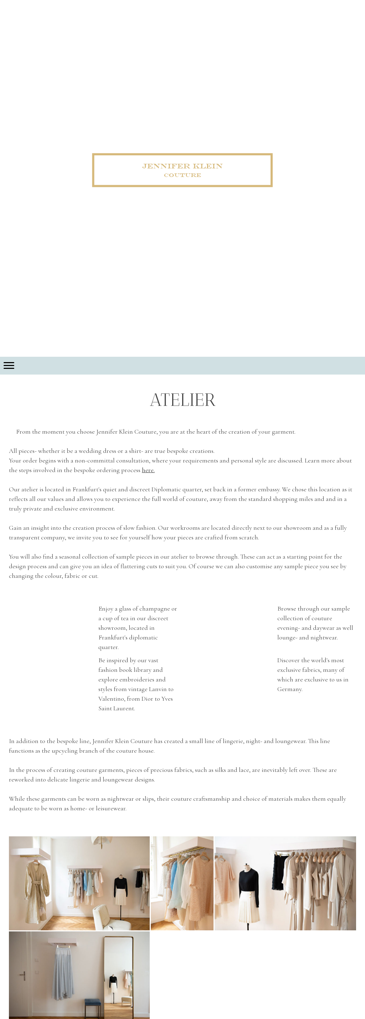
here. (148, 470)
